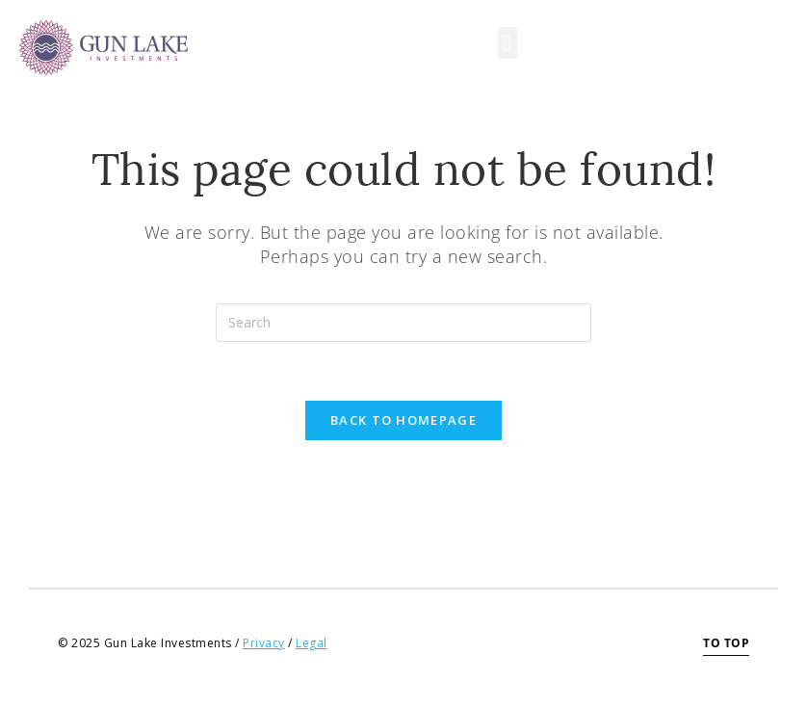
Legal (311, 643)
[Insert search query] (403, 322)
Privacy (264, 643)
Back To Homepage (403, 420)
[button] (507, 43)
